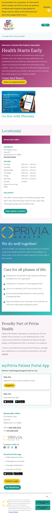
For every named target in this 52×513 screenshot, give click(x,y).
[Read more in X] (12, 448)
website (5, 354)
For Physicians (12, 487)
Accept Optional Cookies (42, 502)
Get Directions (10, 157)
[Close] (47, 496)
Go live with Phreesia (18, 116)
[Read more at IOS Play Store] (8, 401)
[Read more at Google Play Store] (20, 401)
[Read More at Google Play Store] (18, 474)
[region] (26, 503)
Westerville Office (11, 140)
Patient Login (11, 481)
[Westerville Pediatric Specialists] (8, 25)
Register (9, 385)
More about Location (15, 211)
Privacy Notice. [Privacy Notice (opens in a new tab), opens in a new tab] (13, 512)
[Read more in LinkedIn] (16, 448)
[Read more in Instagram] (8, 448)
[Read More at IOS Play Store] (8, 474)
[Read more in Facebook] (5, 448)
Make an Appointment (14, 82)
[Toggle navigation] (45, 25)
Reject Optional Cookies (43, 507)
